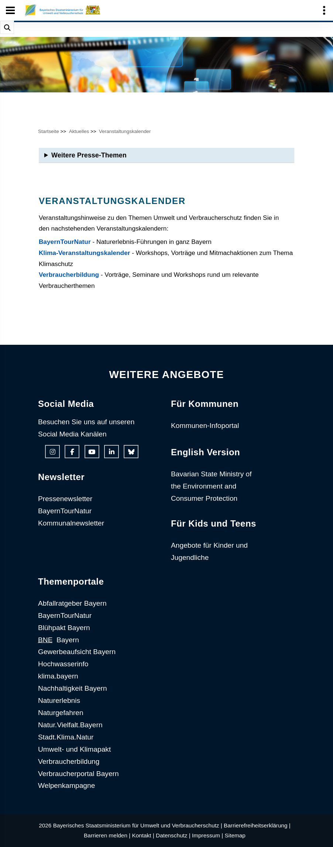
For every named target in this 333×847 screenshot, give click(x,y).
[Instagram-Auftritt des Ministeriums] (52, 451)
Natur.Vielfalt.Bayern (70, 725)
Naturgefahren (60, 713)
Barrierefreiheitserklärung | (257, 825)
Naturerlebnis (59, 700)
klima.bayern (58, 676)
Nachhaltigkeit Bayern (72, 688)
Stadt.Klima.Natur (65, 737)
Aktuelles (79, 131)
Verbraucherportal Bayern (78, 774)
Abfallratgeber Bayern (72, 603)
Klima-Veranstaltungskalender (84, 252)
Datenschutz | (173, 835)
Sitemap (235, 835)
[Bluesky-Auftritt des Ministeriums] (131, 451)
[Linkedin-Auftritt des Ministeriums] (111, 451)
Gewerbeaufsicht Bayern (77, 652)
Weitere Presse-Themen (89, 155)
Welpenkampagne (66, 785)
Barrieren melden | (107, 835)
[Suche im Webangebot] (7, 27)
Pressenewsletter (65, 499)
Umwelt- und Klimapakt (74, 749)
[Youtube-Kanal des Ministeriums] (92, 451)
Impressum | (207, 835)
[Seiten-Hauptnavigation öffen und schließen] (10, 10)
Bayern (58, 640)
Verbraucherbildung (69, 274)
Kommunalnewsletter (71, 523)
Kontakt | (143, 835)
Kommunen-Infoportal (205, 425)
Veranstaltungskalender (125, 131)
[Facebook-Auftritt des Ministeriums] (72, 451)
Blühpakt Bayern (64, 628)
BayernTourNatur (65, 241)
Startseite (48, 131)
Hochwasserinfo (63, 664)
